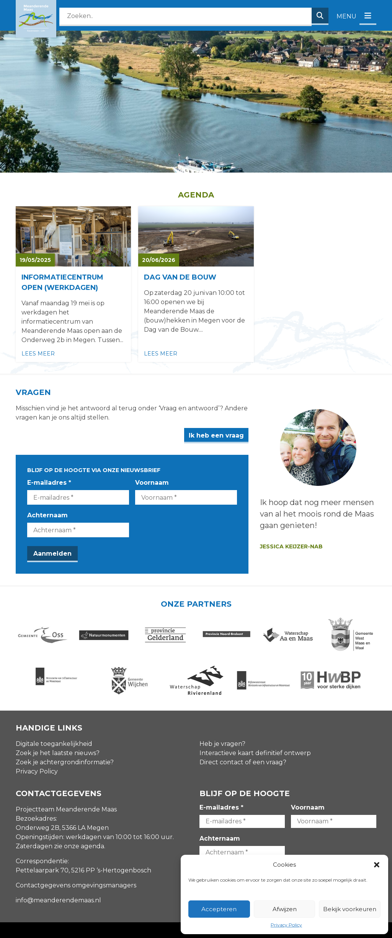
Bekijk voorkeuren (349, 909)
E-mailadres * (49, 482)
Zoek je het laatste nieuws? (58, 753)
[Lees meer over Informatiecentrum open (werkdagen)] (73, 284)
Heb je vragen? (222, 743)
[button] (377, 865)
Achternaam (47, 515)
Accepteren (219, 909)
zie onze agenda (79, 846)
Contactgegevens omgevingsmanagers (76, 885)
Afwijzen (285, 909)
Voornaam (152, 482)
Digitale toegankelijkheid (54, 743)
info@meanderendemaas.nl (58, 900)
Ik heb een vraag (216, 435)
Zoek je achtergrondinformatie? (65, 762)
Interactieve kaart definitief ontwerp (255, 753)
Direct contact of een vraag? (242, 762)
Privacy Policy (286, 925)
